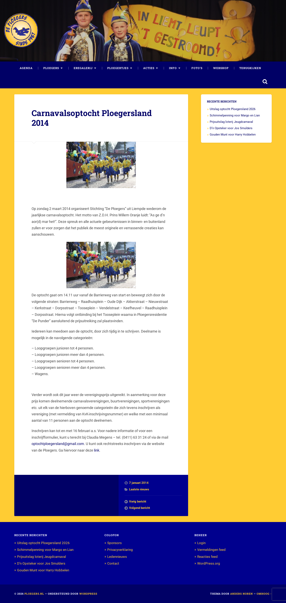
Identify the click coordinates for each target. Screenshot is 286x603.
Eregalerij (83, 68)
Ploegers (51, 68)
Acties (148, 68)
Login (201, 543)
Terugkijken (250, 68)
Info (173, 68)
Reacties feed (207, 557)
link (96, 450)
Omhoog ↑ (264, 593)
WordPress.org (208, 563)
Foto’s (196, 68)
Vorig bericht (137, 501)
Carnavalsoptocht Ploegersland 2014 (92, 118)
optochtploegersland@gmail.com (58, 444)
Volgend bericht (139, 508)
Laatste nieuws (139, 489)
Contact (113, 563)
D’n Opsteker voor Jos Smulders (231, 128)
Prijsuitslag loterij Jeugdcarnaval (231, 122)
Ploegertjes (118, 68)
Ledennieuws (117, 557)
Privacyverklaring (120, 550)
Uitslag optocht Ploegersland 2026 (232, 109)
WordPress (88, 593)
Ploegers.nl (34, 593)
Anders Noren (241, 593)
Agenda (26, 68)
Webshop (221, 68)
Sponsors (114, 543)
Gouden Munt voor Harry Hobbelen (233, 134)
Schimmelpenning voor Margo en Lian (235, 115)
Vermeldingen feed (211, 550)
